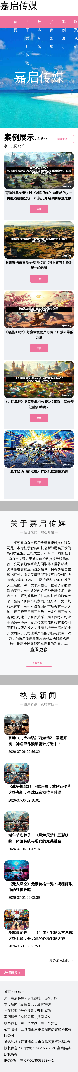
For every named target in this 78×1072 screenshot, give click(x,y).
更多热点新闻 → (61, 960)
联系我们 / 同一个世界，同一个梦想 (30, 1023)
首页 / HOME (14, 992)
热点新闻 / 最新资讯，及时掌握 (27, 1004)
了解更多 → (39, 663)
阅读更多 (62, 139)
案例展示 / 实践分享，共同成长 (27, 1017)
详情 (39, 209)
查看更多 (39, 649)
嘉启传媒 (18, 5)
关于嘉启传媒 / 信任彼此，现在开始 (30, 998)
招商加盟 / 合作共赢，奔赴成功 (27, 1010)
